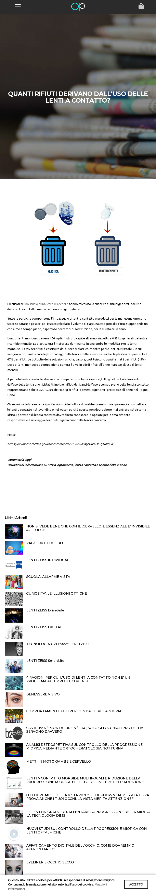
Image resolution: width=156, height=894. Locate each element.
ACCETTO (135, 884)
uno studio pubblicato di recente (46, 304)
